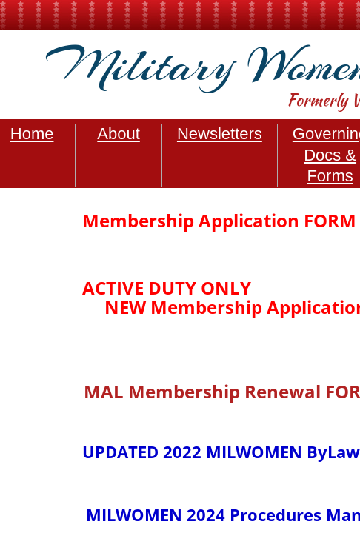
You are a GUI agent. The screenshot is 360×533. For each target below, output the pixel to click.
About (118, 133)
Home (32, 133)
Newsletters (219, 133)
